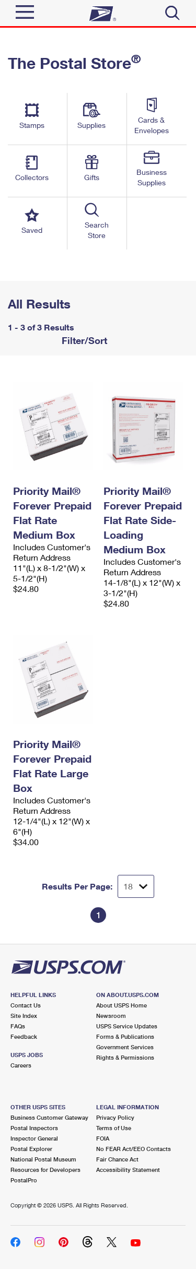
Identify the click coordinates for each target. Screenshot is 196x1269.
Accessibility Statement (128, 1169)
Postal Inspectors (34, 1127)
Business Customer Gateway (49, 1117)
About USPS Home (121, 1005)
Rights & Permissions (125, 1057)
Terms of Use (113, 1127)
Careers (20, 1065)
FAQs (17, 1026)
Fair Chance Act (117, 1159)
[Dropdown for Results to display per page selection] (136, 886)
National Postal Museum (43, 1159)
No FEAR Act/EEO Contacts (133, 1148)
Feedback (23, 1036)
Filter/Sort (83, 340)
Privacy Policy (115, 1117)
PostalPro (23, 1180)
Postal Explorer (31, 1148)
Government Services (125, 1046)
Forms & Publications (125, 1036)
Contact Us (25, 1005)
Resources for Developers (45, 1169)
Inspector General (34, 1138)
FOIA (102, 1138)
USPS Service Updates (126, 1026)
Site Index (23, 1015)
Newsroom (111, 1015)
